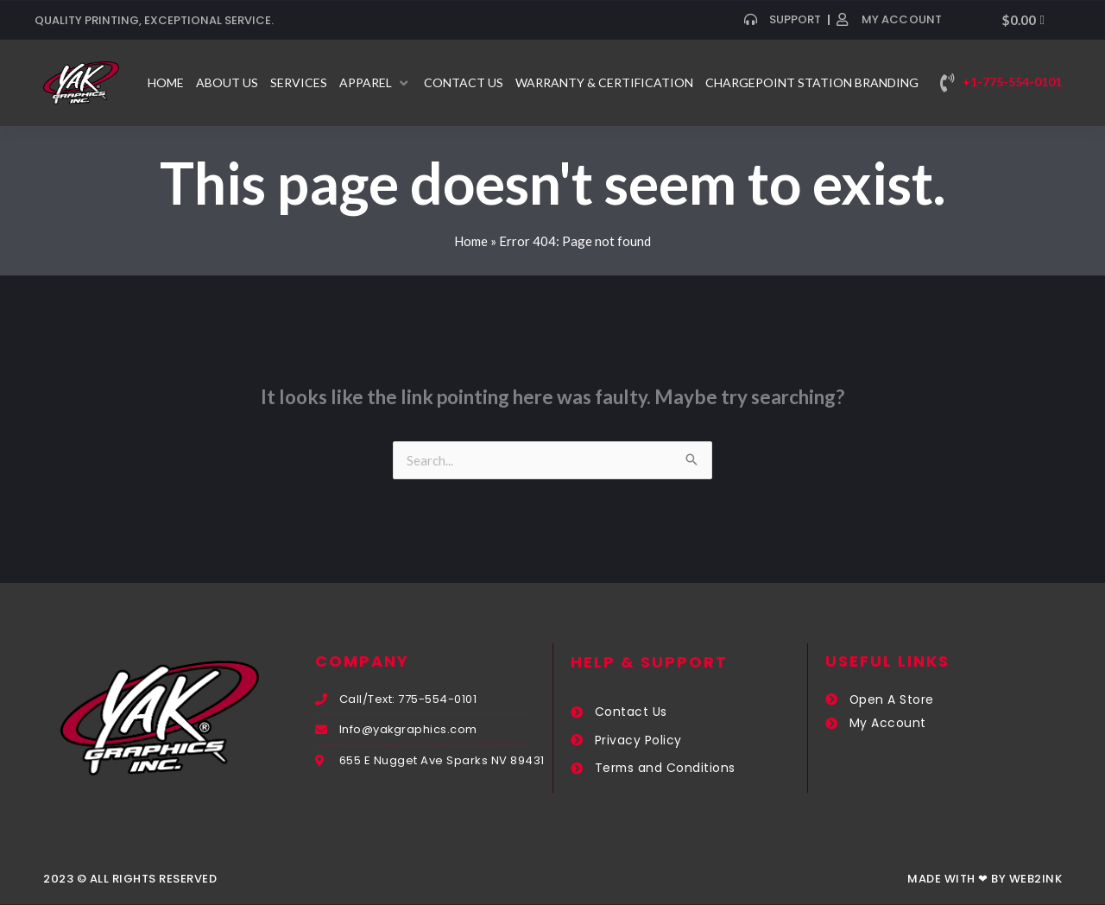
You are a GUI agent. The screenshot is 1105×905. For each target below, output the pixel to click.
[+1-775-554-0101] (947, 82)
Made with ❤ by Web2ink (984, 878)
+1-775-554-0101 (1012, 81)
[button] (375, 83)
